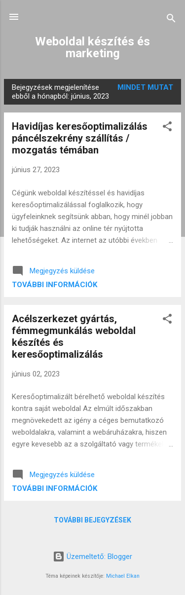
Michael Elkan (123, 576)
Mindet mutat (145, 87)
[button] (167, 128)
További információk (54, 284)
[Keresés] (171, 20)
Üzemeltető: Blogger (92, 556)
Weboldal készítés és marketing (92, 47)
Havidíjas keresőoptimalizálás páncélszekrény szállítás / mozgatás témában (80, 138)
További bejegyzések (92, 520)
